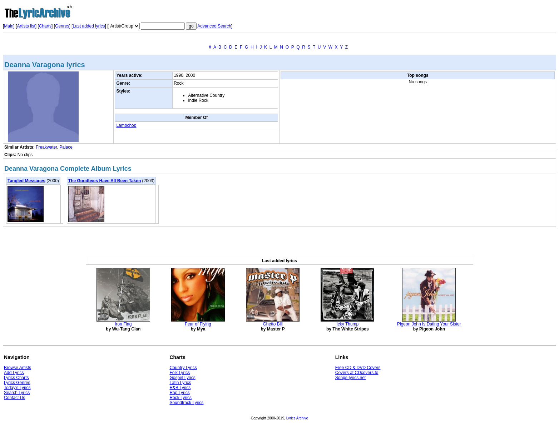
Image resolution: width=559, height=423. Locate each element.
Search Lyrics (17, 392)
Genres (62, 26)
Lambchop (126, 125)
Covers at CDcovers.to (357, 372)
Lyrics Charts (16, 377)
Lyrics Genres (17, 382)
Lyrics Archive (297, 418)
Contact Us (14, 397)
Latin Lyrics (180, 382)
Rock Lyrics (180, 397)
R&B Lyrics (180, 387)
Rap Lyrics (179, 392)
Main (8, 26)
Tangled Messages (26, 180)
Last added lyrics (89, 26)
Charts (45, 26)
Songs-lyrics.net (350, 377)
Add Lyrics (14, 372)
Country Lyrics (183, 367)
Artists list (26, 26)
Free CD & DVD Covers (358, 367)
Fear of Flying (198, 324)
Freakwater (46, 147)
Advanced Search (214, 26)
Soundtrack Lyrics (186, 402)
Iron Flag (123, 324)
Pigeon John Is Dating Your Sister (429, 324)
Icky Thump (347, 324)
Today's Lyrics (17, 387)
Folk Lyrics (179, 372)
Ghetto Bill (272, 324)
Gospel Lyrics (182, 377)
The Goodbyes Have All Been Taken (104, 180)
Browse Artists (17, 367)
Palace (66, 147)
